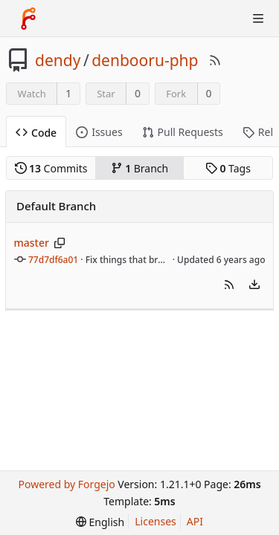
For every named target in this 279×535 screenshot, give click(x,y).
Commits (51, 168)
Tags (228, 168)
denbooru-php (145, 60)
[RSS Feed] (215, 60)
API (195, 521)
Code (36, 133)
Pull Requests (182, 132)
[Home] (28, 18)
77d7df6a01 (53, 259)
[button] (229, 284)
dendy (57, 60)
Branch (140, 168)
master (31, 243)
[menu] (254, 284)
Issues (99, 132)
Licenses (155, 521)
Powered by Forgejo (66, 484)
